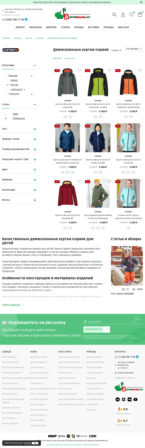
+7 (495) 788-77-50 (13, 19)
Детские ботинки (38, 357)
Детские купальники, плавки (16, 378)
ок (35, 443)
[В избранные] (79, 70)
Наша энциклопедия (97, 383)
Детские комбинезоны (13, 367)
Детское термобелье (12, 413)
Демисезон (19, 118)
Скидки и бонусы (95, 373)
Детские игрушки (67, 378)
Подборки (13, 94)
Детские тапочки (38, 415)
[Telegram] (26, 19)
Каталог (20, 27)
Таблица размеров (96, 394)
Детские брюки (9, 357)
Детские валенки (38, 362)
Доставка (93, 27)
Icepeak (41, 38)
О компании (92, 404)
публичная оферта (91, 445)
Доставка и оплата (95, 362)
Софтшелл (16, 89)
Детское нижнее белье (69, 383)
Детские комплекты (12, 373)
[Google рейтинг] (123, 422)
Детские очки (65, 388)
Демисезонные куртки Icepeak (62, 38)
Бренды (79, 27)
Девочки (51, 27)
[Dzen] (123, 399)
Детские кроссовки (39, 373)
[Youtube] (135, 399)
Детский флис (8, 418)
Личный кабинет (95, 357)
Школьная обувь (38, 425)
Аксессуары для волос (69, 357)
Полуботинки (36, 383)
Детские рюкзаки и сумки (70, 399)
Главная (7, 38)
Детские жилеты (10, 362)
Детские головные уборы (70, 367)
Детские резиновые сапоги (43, 388)
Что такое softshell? (122, 293)
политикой (122, 336)
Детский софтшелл (11, 407)
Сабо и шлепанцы (39, 394)
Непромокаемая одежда (14, 388)
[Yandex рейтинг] (123, 410)
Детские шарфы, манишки (71, 404)
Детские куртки (9, 383)
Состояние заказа (95, 399)
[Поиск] (114, 15)
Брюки (14, 80)
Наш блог (123, 27)
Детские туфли (37, 420)
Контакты (91, 410)
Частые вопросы (94, 388)
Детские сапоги (37, 404)
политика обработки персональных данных (64, 445)
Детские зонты (65, 373)
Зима (15, 114)
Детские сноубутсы (39, 410)
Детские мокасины (39, 378)
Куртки (30, 38)
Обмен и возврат (95, 367)
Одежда (19, 38)
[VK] (129, 399)
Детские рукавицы (67, 394)
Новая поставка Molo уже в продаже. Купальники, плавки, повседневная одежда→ (72, 2)
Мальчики (35, 27)
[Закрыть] (141, 2)
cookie (27, 443)
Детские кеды (37, 367)
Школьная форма (10, 423)
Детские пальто (9, 394)
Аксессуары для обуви (69, 362)
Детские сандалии (39, 399)
